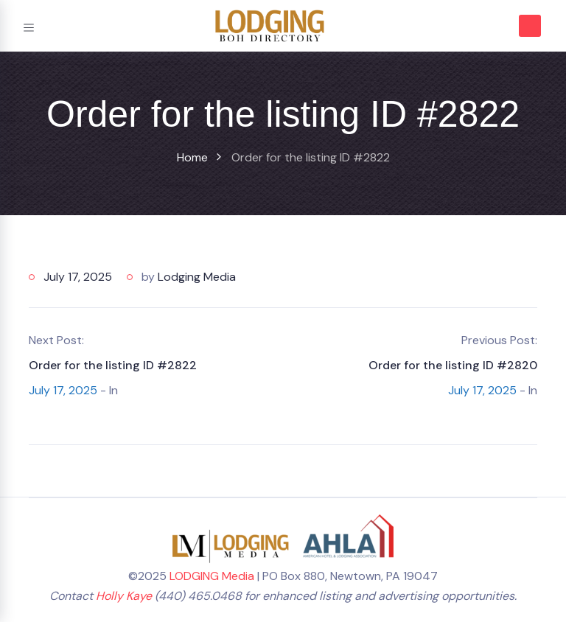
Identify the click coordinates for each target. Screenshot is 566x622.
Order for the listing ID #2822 (113, 365)
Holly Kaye (124, 596)
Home (192, 157)
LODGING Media (212, 576)
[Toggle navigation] (28, 25)
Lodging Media (197, 276)
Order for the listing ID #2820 (452, 365)
